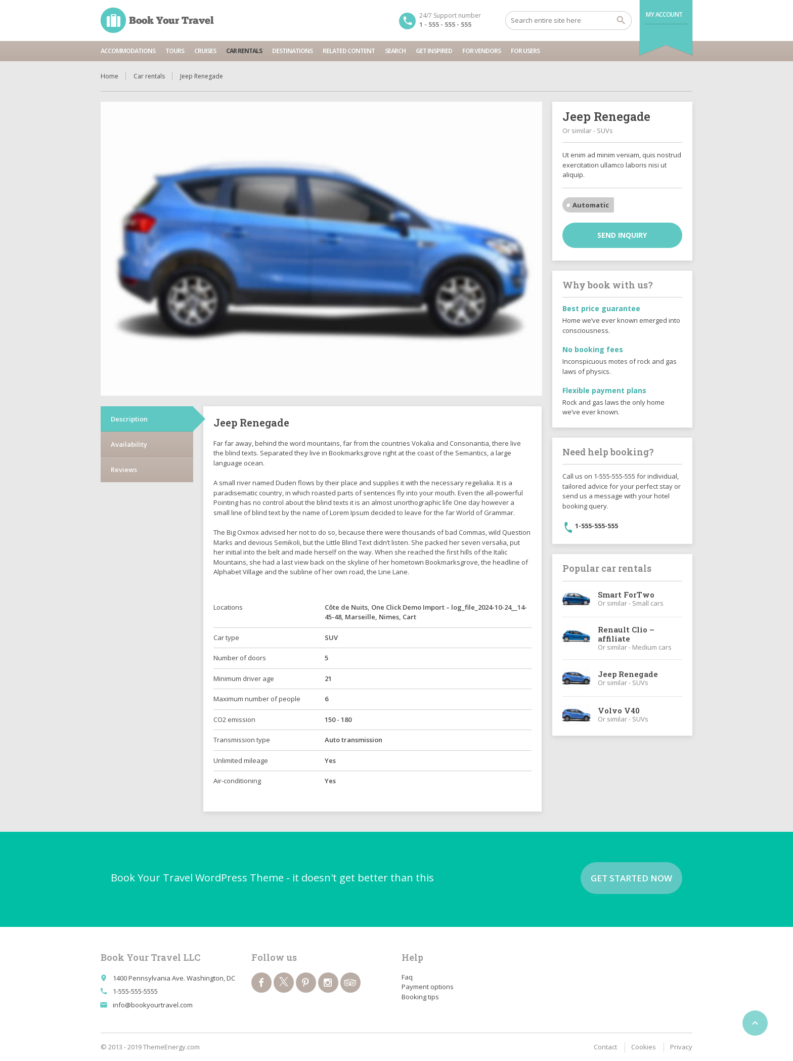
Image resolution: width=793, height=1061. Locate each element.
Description (129, 418)
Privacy (681, 1046)
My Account (664, 14)
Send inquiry (622, 235)
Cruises (205, 51)
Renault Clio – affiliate (626, 634)
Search (395, 51)
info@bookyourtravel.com (153, 1004)
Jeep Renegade (628, 674)
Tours (174, 51)
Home (109, 76)
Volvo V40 (619, 710)
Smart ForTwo (626, 594)
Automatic (590, 204)
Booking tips (420, 996)
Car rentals (244, 51)
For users (525, 51)
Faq (407, 977)
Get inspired (434, 51)
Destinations (292, 51)
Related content (349, 51)
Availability (129, 444)
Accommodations (128, 51)
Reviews (124, 469)
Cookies (643, 1046)
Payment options (428, 986)
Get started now (631, 878)
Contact (605, 1046)
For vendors (481, 51)
